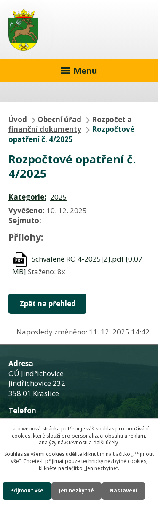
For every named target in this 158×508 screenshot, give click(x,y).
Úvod (17, 119)
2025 (58, 197)
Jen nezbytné (76, 490)
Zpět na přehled (47, 303)
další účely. (106, 442)
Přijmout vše (26, 490)
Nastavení (123, 490)
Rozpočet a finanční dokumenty (70, 124)
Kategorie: (27, 197)
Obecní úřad (59, 119)
